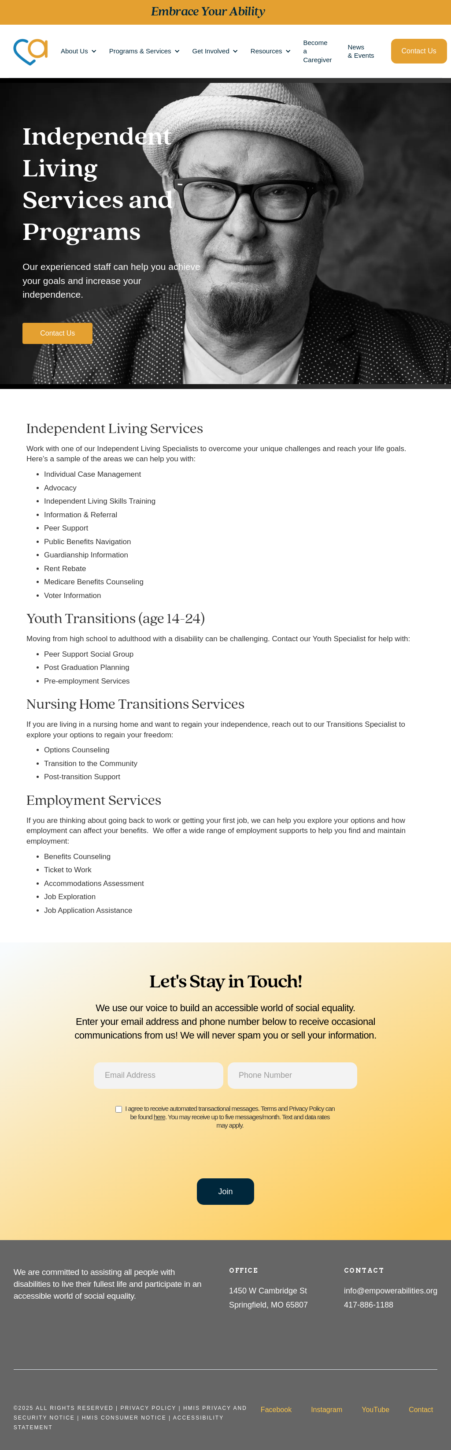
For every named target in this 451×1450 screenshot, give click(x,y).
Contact (421, 1409)
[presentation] (225, 1157)
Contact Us (419, 51)
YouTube (375, 1409)
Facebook (276, 1409)
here (159, 1117)
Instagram (326, 1409)
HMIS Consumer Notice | (127, 1418)
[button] (77, 51)
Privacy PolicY (148, 1408)
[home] (31, 51)
